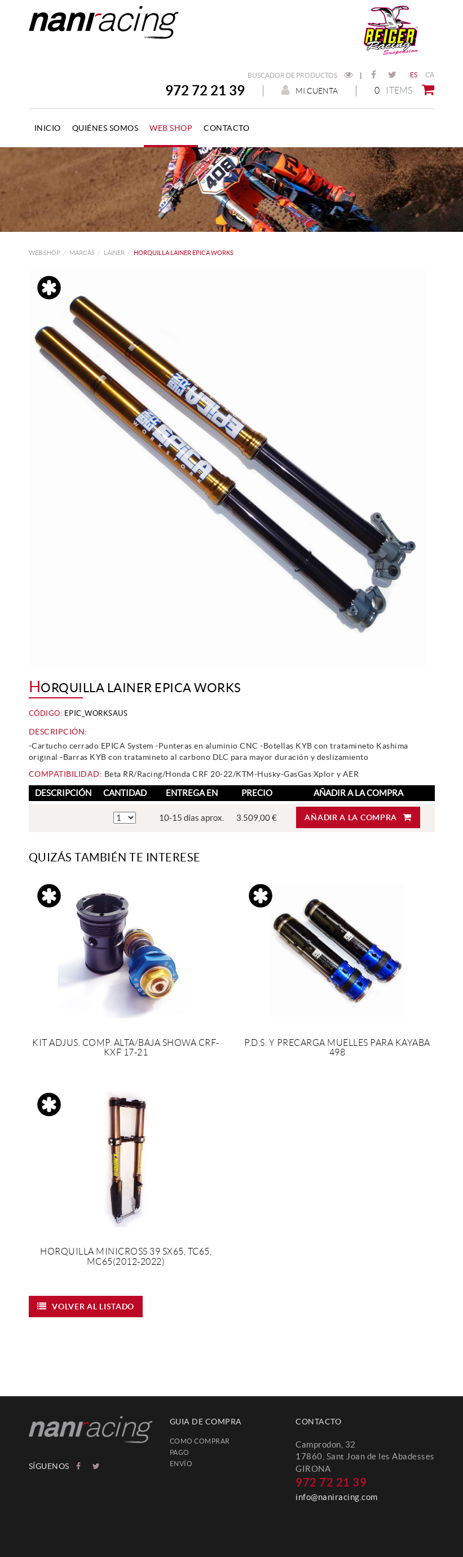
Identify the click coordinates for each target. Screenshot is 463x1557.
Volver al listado (86, 1306)
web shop (44, 252)
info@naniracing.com (337, 1497)
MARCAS (82, 252)
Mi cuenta (309, 90)
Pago (179, 1452)
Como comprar (200, 1441)
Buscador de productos (300, 75)
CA (430, 74)
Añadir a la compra (358, 817)
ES (414, 74)
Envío (181, 1463)
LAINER (114, 252)
